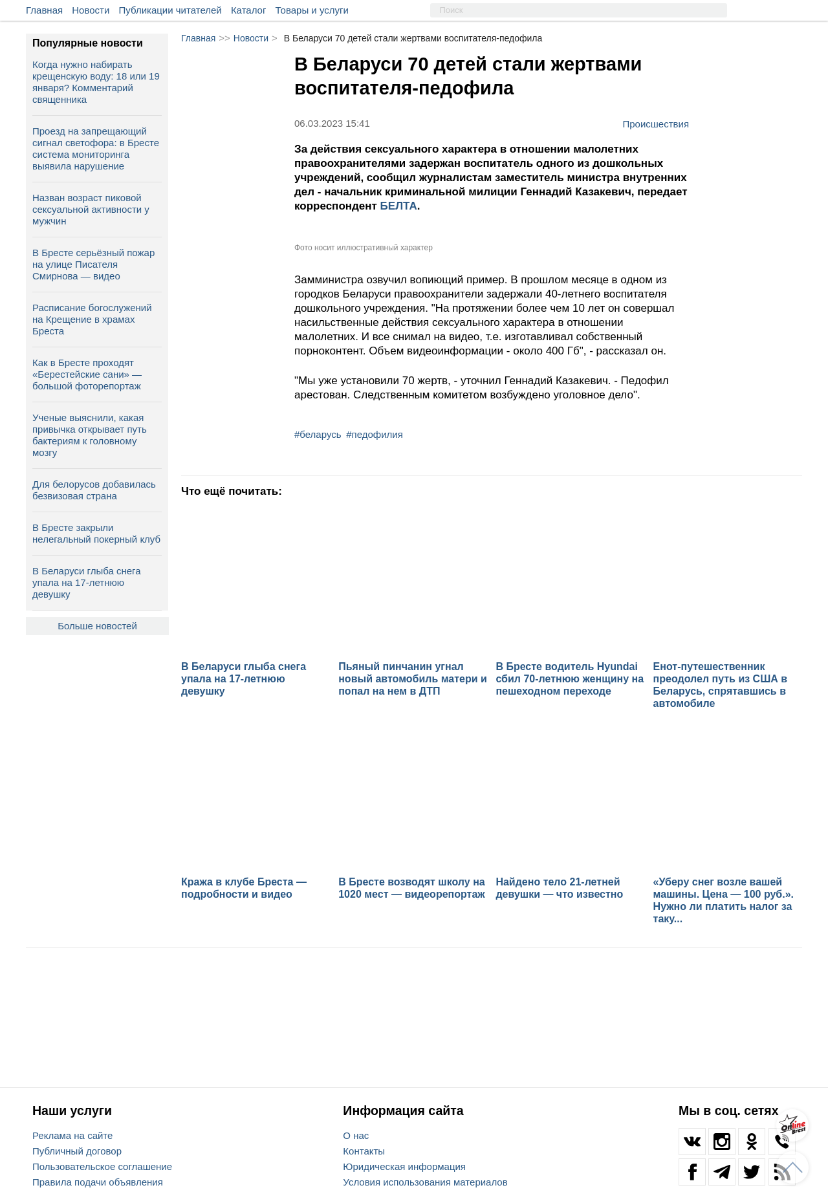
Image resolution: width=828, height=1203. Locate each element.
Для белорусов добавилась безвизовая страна (94, 490)
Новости (90, 10)
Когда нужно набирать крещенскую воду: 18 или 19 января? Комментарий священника (96, 82)
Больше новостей (97, 625)
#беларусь (318, 434)
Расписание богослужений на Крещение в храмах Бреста (92, 319)
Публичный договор (77, 1150)
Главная (44, 10)
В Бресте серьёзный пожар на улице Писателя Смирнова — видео (93, 264)
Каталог (249, 10)
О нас (356, 1135)
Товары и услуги (312, 10)
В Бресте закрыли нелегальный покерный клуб (96, 533)
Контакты (364, 1150)
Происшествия (655, 123)
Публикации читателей (170, 10)
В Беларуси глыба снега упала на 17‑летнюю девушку (86, 582)
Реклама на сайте (72, 1135)
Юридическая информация (404, 1166)
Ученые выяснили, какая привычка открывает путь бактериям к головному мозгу (89, 435)
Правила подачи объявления (97, 1181)
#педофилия (374, 434)
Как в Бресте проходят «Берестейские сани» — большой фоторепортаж (87, 374)
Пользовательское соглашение (102, 1166)
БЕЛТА (398, 206)
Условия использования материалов (425, 1181)
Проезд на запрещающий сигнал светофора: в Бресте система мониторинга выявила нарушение (95, 148)
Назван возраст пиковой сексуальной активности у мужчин (90, 209)
